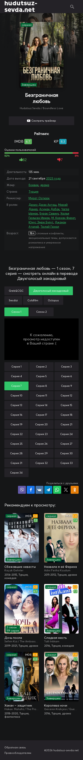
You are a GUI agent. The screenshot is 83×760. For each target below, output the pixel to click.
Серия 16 (16, 414)
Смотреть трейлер (43, 120)
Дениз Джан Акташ (43, 204)
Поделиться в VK (39, 490)
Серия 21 (66, 424)
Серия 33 (66, 463)
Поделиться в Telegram (48, 490)
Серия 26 (41, 443)
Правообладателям (17, 753)
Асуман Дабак (49, 209)
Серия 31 (16, 463)
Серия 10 (16, 395)
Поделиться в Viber (22, 490)
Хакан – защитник (18, 705)
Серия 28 (16, 453)
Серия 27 (66, 443)
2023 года (53, 178)
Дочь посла (13, 638)
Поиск (72, 6)
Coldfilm (32, 300)
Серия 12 (66, 395)
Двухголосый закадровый (51, 290)
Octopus (53, 300)
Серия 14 (41, 405)
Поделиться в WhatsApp (57, 490)
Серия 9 (66, 385)
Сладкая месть (55, 638)
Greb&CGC (16, 290)
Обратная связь (15, 747)
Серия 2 (41, 366)
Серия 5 (41, 376)
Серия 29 (41, 453)
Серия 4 (16, 376)
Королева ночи (55, 705)
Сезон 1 (16, 311)
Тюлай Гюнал (49, 226)
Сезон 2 (41, 311)
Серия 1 (16, 366)
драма (44, 185)
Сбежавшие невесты (20, 567)
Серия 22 (16, 434)
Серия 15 (66, 405)
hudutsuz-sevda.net (20, 6)
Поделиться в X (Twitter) (66, 490)
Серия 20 (41, 424)
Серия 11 (41, 395)
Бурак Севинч (49, 213)
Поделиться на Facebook (31, 490)
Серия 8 (41, 385)
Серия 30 (66, 453)
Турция (33, 191)
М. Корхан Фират (63, 218)
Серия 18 (66, 414)
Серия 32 (41, 463)
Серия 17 (41, 414)
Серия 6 (66, 376)
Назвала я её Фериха (60, 567)
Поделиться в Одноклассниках (75, 490)
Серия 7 (16, 385)
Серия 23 (41, 434)
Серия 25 (16, 443)
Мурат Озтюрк (39, 198)
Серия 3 (66, 366)
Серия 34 (16, 472)
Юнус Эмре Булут (41, 222)
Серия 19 (16, 424)
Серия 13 (16, 405)
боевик (34, 185)
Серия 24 (66, 434)
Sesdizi (13, 300)
